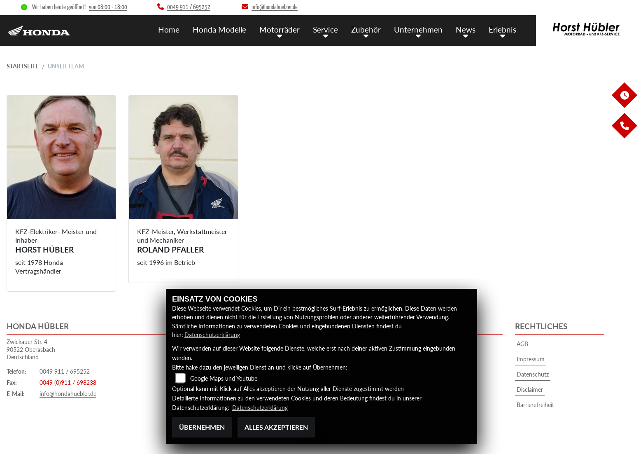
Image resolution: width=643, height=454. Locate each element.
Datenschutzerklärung (212, 335)
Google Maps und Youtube (223, 378)
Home (168, 29)
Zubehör (366, 29)
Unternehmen (418, 29)
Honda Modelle (219, 29)
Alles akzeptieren (276, 427)
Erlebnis (502, 29)
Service (325, 29)
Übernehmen (202, 427)
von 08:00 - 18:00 (108, 7)
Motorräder (279, 29)
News (465, 29)
